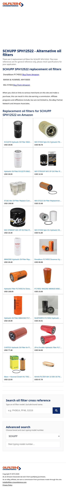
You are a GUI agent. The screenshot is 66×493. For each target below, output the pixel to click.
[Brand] (33, 436)
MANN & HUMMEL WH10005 (16, 79)
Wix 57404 (8, 85)
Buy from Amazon (30, 74)
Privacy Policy (7, 485)
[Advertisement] (33, 27)
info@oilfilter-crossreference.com (15, 482)
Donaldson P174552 (12, 74)
